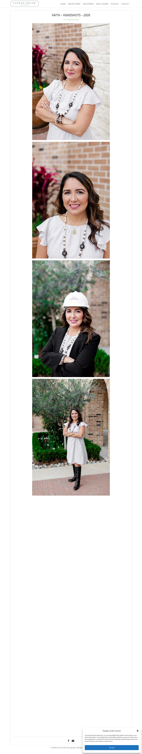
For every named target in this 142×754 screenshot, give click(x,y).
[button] (137, 731)
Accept (111, 748)
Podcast (115, 4)
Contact (125, 4)
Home (63, 4)
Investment (88, 4)
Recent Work (74, 4)
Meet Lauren (102, 4)
